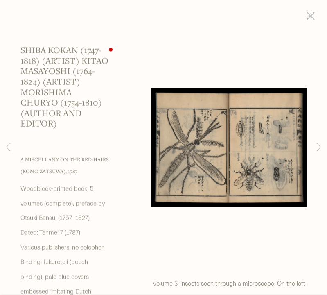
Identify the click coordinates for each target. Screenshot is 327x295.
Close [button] (308, 18)
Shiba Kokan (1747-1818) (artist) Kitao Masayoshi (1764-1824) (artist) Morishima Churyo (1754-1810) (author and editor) (64, 88)
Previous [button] (8, 147)
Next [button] (319, 147)
